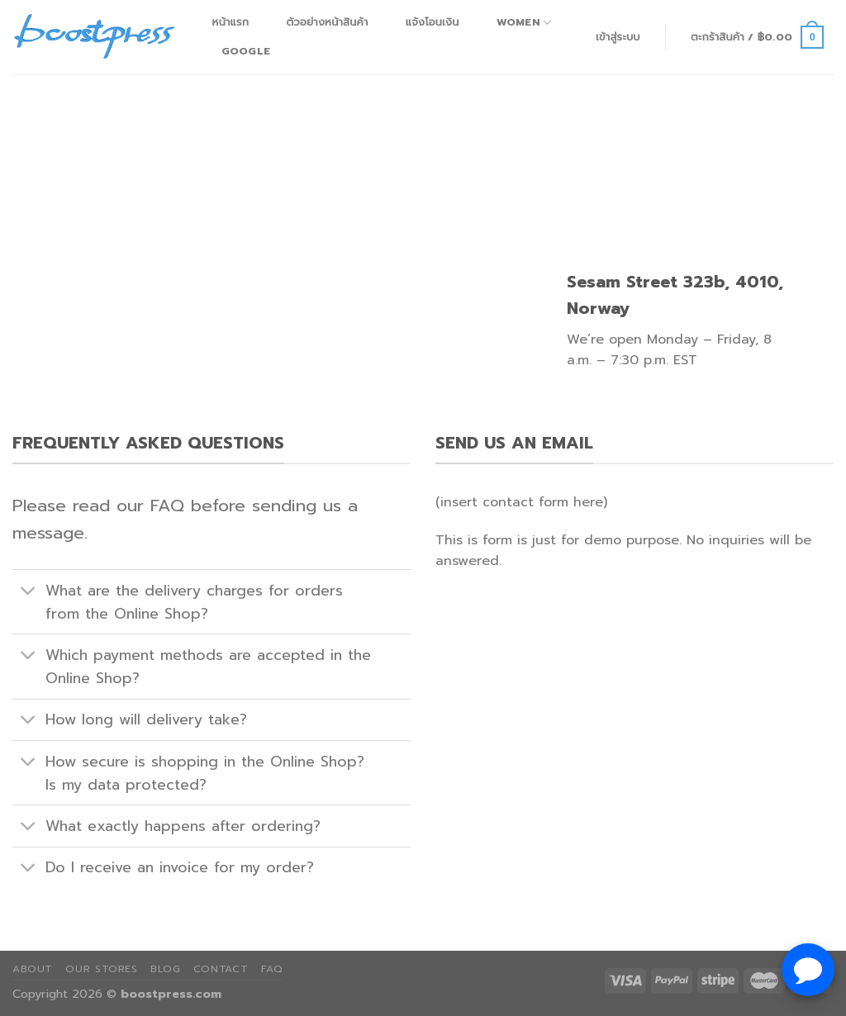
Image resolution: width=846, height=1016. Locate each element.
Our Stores (101, 968)
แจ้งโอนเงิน (432, 22)
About (32, 968)
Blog (165, 968)
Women (524, 22)
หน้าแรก (231, 22)
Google (246, 51)
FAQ (272, 968)
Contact (220, 968)
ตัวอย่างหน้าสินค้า (327, 22)
